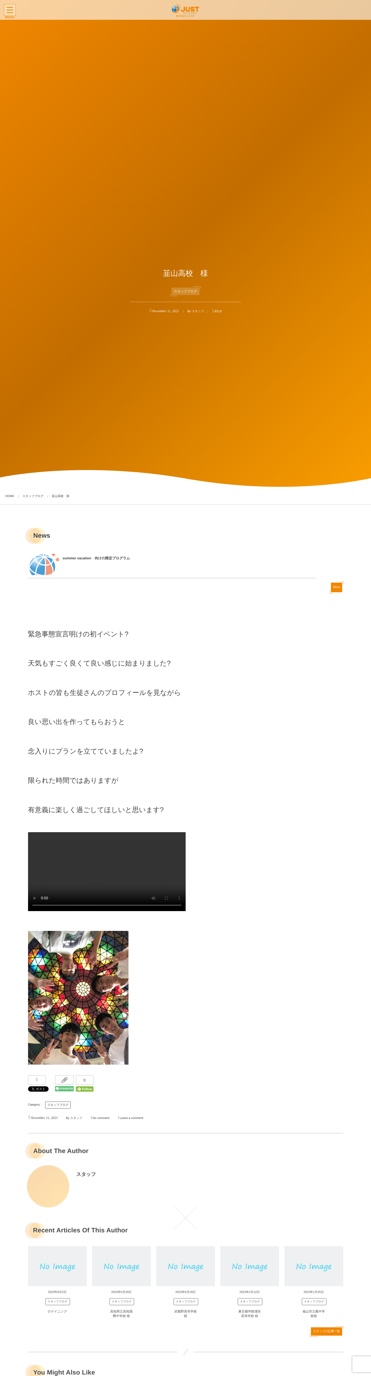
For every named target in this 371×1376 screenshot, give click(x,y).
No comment (101, 1118)
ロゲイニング (57, 1315)
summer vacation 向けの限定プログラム (95, 560)
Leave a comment (131, 1118)
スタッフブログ (185, 291)
